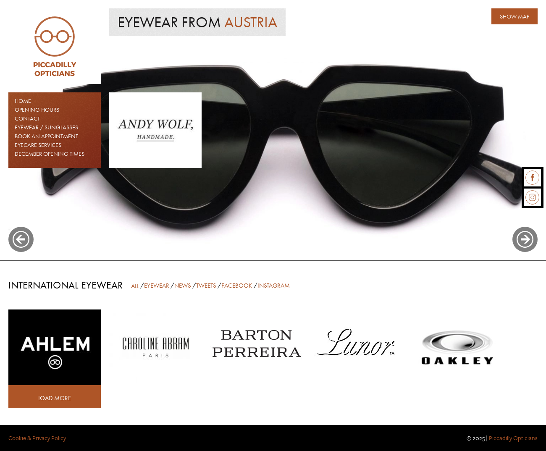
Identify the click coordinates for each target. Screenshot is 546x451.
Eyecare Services (38, 145)
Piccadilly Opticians (513, 437)
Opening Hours (37, 109)
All (135, 286)
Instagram (273, 285)
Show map (514, 16)
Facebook (236, 285)
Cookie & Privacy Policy (37, 437)
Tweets (206, 285)
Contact (27, 118)
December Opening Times (49, 153)
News (182, 285)
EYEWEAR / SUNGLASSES (46, 127)
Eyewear (156, 285)
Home (23, 101)
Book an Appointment (46, 136)
